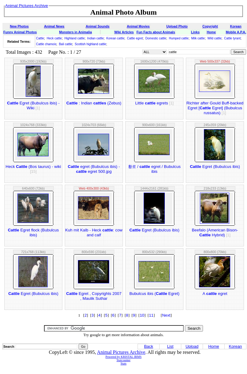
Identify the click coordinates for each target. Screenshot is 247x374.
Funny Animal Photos (20, 32)
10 (142, 315)
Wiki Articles (124, 32)
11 (151, 315)
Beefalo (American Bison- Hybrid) (215, 232)
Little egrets (154, 103)
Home (211, 32)
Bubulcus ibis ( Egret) (154, 293)
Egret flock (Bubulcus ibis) (33, 232)
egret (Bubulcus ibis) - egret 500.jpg (94, 169)
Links (195, 32)
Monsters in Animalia (75, 32)
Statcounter (123, 360)
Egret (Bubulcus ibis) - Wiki (33, 105)
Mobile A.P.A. (236, 32)
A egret (215, 293)
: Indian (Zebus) (93, 103)
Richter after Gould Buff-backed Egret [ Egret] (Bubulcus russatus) (214, 108)
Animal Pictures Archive (121, 352)
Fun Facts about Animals (155, 32)
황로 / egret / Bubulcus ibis (154, 169)
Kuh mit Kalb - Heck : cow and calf (93, 232)
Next (166, 315)
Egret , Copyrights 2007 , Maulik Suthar (94, 296)
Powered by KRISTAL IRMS (123, 356)
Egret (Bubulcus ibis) (215, 166)
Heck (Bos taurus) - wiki (33, 169)
